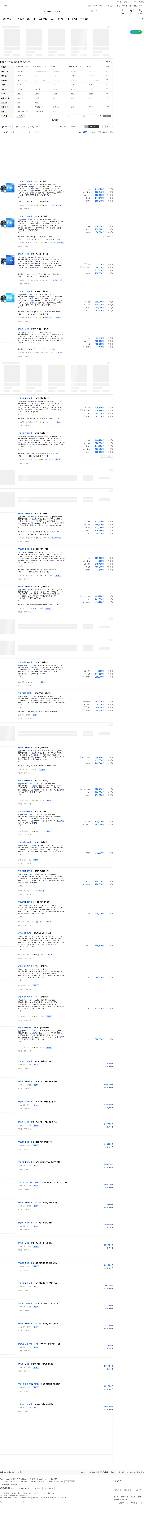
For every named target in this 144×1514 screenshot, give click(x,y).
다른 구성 (106, 236)
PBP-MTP (42, 878)
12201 (20, 230)
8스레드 (36, 295)
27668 (32, 946)
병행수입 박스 (86, 192)
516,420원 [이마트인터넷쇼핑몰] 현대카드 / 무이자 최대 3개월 (44, 274)
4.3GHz (59, 297)
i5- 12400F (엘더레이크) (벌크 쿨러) (38, 1303)
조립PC (95, 6)
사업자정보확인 (70, 1482)
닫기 (19, 197)
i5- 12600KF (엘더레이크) (34, 586)
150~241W (46, 940)
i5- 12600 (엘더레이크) (33, 811)
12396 (32, 195)
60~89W (45, 299)
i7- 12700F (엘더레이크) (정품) (39, 1344)
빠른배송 (21, 116)
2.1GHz (46, 259)
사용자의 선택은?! (105, 62)
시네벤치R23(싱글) (51, 193)
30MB (36, 441)
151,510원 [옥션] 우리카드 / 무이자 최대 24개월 (41, 349)
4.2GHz (59, 876)
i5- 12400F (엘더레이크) (33, 216)
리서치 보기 (8, 80)
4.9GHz (59, 259)
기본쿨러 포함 (38, 193)
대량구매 (58, 205)
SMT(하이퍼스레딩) (53, 191)
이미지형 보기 (103, 126)
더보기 (141, 6)
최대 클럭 (53, 187)
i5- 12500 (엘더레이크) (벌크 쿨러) (37, 1263)
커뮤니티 (124, 6)
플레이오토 (133, 2)
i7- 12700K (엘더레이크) (33, 549)
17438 (42, 598)
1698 (59, 193)
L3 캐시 (3, 94)
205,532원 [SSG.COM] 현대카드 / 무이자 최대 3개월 (43, 237)
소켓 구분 (3, 80)
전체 (6, 127)
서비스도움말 (137, 1490)
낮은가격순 (13, 132)
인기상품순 (5, 132)
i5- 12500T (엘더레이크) (33, 997)
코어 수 (3, 85)
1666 (59, 303)
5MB (24, 299)
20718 (20, 412)
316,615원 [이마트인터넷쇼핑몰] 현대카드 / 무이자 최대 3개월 (44, 766)
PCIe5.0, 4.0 (55, 189)
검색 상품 (34, 127)
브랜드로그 (29, 205)
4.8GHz (59, 817)
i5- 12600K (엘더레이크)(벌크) (36, 1061)
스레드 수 (3, 89)
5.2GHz (59, 438)
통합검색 (21, 19)
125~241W (46, 441)
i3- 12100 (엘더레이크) (33, 291)
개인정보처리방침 (102, 1472)
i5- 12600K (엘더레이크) (33, 748)
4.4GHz (59, 187)
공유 (141, 19)
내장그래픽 (4, 102)
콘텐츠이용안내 (49, 1488)
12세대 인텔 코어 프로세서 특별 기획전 (38, 456)
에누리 (119, 2)
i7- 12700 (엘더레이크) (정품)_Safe (38, 1283)
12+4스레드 (41, 590)
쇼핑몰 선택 (62, 127)
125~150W (47, 594)
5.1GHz (59, 519)
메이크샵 (141, 2)
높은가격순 (21, 132)
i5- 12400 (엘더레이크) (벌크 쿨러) (37, 1202)
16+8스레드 (41, 436)
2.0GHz (47, 1002)
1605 (46, 228)
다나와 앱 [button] (4, 6)
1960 (39, 560)
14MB (25, 441)
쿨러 (2, 111)
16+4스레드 (41, 257)
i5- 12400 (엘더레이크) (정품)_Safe (38, 1324)
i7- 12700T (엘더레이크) (33, 966)
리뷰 (67, 19)
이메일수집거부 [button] (120, 1503)
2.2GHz (47, 907)
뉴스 (52, 19)
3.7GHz (48, 592)
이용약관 (93, 1472)
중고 (89, 533)
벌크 (89, 198)
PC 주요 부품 (37, 67)
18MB (36, 189)
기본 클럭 (41, 187)
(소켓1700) (22, 185)
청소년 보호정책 (115, 1472)
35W (43, 909)
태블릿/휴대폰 (73, 67)
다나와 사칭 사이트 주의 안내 (13, 1472)
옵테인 (26, 193)
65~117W (46, 189)
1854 (46, 410)
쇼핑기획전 (117, 6)
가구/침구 (89, 67)
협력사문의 (140, 1472)
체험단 (135, 6)
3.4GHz (47, 938)
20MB (36, 594)
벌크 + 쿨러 (87, 195)
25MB (36, 261)
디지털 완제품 (19, 67)
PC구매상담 (109, 6)
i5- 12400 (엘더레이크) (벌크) (35, 1223)
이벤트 (130, 6)
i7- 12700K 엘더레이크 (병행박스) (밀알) (39, 1162)
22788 (56, 560)
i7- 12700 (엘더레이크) (33, 254)
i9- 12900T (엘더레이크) (34, 1028)
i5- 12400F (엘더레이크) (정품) (36, 1142)
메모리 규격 (43, 185)
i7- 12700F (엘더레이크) (33, 398)
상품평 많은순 (38, 132)
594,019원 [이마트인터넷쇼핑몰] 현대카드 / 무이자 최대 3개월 (44, 532)
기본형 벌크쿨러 (22, 598)
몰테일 (125, 2)
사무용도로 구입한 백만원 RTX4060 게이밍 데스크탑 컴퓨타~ (44, 239)
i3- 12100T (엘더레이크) (33, 902)
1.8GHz (46, 876)
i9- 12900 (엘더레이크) (33, 514)
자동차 (89, 6)
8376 (31, 305)
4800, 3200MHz (23, 191)
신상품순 (29, 132)
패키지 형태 (4, 107)
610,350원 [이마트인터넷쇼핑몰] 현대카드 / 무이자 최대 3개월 (44, 453)
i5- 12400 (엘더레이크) (33, 181)
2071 (59, 944)
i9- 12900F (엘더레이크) (33, 842)
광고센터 (132, 1472)
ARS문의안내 (134, 1503)
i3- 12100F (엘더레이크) (33, 329)
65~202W (46, 521)
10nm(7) (33, 187)
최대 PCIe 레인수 (6, 98)
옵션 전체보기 (55, 120)
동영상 (74, 19)
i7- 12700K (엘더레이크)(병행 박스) (38, 1081)
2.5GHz (46, 187)
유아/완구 (53, 67)
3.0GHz (47, 786)
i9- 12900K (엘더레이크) (33, 433)
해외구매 (88, 201)
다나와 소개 (84, 1472)
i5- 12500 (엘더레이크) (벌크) (35, 1243)
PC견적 (101, 6)
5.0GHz (59, 554)
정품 (89, 189)
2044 (40, 445)
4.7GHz (59, 971)
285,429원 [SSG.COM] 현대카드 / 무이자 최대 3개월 (43, 605)
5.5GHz (59, 938)
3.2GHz (46, 438)
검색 (107, 116)
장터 (34, 19)
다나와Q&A (84, 19)
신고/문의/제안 (127, 1490)
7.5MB (25, 189)
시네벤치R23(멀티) (23, 195)
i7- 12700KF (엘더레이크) (34, 662)
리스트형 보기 (100, 126)
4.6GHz (59, 786)
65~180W (46, 261)
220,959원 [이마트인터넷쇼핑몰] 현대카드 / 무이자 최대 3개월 (44, 312)
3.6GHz (46, 554)
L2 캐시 (20, 189)
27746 (57, 445)
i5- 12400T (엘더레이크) (33, 871)
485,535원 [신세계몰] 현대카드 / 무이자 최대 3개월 (42, 711)
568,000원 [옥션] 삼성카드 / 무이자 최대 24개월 (41, 569)
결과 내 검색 (93, 127)
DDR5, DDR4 (52, 185)
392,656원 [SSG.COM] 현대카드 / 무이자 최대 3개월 (43, 418)
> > (24, 209)
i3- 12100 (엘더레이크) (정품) (35, 1364)
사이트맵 (125, 1472)
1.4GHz (46, 971)
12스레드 (36, 185)
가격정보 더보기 (104, 189)
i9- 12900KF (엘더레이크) (34, 693)
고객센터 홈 (118, 1490)
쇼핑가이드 (43, 19)
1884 (59, 265)
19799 (32, 267)
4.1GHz (59, 907)
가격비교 (19, 127)
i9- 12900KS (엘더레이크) (34, 933)
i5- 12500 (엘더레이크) (33, 780)
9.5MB (25, 594)
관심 (53, 205)
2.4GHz (47, 519)
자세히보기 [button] (38, 1488)
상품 (28, 19)
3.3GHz (46, 297)
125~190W (46, 556)
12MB (25, 261)
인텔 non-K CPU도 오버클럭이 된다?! (38, 202)
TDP (40, 189)
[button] (122, 12)
